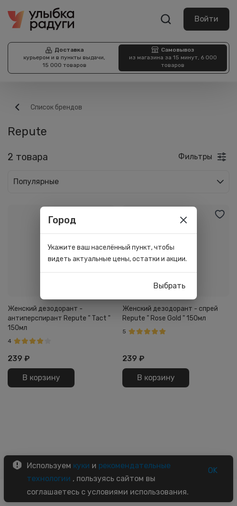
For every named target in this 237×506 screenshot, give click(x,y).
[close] (183, 220)
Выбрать (169, 286)
